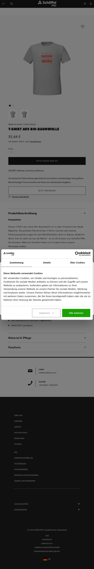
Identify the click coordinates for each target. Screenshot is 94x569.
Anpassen (46, 313)
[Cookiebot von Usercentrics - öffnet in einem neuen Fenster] (77, 254)
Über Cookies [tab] (77, 262)
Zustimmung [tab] (16, 262)
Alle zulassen (76, 313)
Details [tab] (47, 262)
